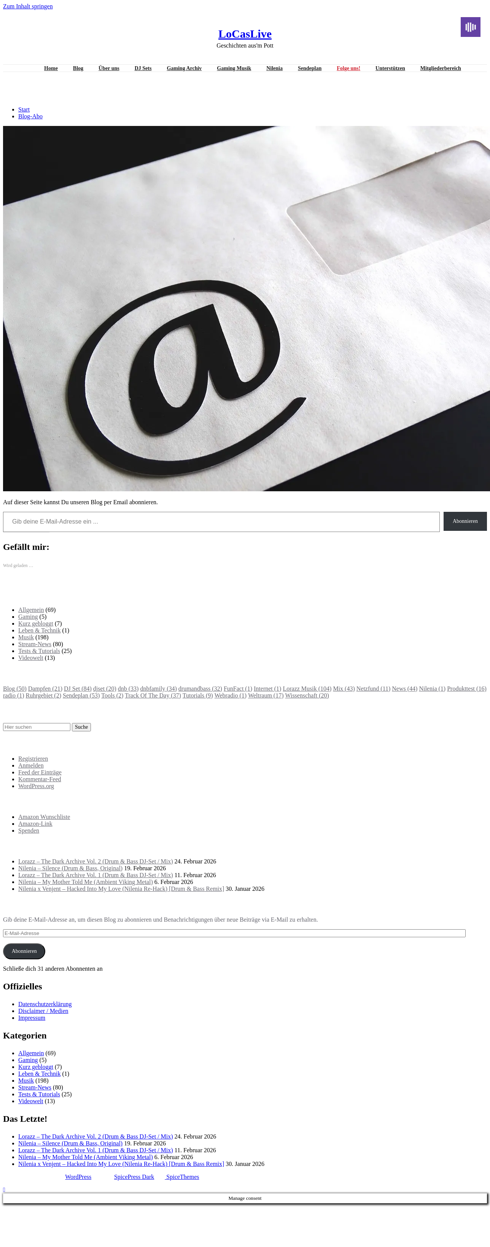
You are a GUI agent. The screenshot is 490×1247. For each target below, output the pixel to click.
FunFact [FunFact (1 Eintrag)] (238, 688)
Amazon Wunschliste (44, 817)
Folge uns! (348, 68)
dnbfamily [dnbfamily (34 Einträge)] (158, 688)
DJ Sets (143, 68)
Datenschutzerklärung (45, 1004)
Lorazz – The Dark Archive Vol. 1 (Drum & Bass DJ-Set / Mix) (95, 875)
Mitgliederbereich (440, 68)
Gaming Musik (234, 68)
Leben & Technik (39, 630)
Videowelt (30, 658)
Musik (26, 637)
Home (51, 68)
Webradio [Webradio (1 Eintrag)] (231, 695)
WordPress (78, 1177)
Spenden (28, 830)
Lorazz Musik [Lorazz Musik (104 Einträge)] (307, 688)
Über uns (109, 68)
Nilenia (274, 68)
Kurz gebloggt (35, 623)
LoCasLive (245, 33)
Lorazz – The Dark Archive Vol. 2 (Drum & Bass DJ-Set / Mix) (95, 861)
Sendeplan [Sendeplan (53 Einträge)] (81, 695)
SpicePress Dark (134, 1177)
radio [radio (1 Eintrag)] (13, 695)
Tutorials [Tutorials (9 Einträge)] (198, 695)
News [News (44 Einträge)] (404, 688)
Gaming (28, 616)
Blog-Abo (30, 116)
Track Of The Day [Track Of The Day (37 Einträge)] (153, 695)
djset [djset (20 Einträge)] (104, 688)
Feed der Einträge (40, 772)
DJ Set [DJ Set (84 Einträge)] (78, 688)
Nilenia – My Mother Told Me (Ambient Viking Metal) (85, 882)
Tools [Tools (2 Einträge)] (112, 695)
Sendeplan (309, 68)
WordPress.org (36, 786)
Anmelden (31, 765)
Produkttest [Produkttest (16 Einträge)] (467, 688)
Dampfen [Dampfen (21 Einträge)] (45, 688)
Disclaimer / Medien (43, 1011)
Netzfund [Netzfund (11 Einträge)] (373, 688)
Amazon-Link (35, 823)
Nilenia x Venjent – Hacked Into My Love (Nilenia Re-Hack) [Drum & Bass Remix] (121, 888)
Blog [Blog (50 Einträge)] (15, 688)
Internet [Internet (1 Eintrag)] (267, 688)
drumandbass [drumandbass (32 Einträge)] (200, 688)
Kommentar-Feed (39, 779)
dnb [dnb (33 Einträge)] (128, 688)
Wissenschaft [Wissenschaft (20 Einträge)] (307, 695)
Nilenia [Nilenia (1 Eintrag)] (432, 688)
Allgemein (31, 610)
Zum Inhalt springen (28, 6)
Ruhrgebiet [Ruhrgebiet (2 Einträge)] (43, 695)
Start (24, 109)
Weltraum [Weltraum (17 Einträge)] (265, 695)
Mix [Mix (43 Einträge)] (344, 688)
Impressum (31, 1017)
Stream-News (34, 644)
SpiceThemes (182, 1177)
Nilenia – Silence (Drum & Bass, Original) (70, 868)
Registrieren (33, 758)
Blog (78, 68)
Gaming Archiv (184, 68)
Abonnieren (465, 521)
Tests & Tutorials (39, 651)
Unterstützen (390, 68)
